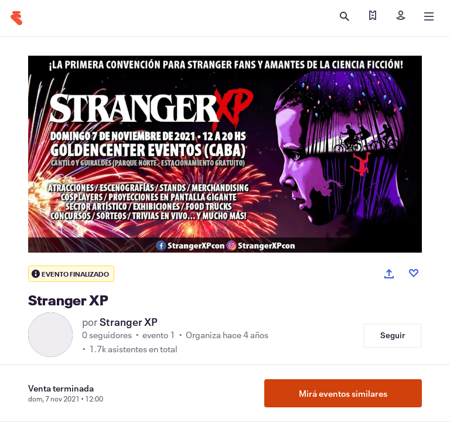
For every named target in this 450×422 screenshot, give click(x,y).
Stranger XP (129, 321)
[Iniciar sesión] (400, 16)
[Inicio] (16, 18)
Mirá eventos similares (343, 393)
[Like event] (413, 273)
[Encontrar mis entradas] (372, 16)
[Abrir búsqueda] (344, 16)
